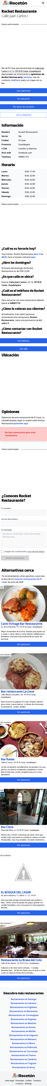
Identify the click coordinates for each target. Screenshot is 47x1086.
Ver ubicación (23, 98)
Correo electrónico (9, 519)
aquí (33, 257)
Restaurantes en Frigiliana (23, 1007)
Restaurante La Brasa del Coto (21, 960)
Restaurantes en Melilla (24, 1031)
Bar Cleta (7, 827)
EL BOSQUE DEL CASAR (16, 892)
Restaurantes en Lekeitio (23, 1003)
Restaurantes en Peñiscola (23, 1047)
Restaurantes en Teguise (23, 1063)
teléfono (15, 80)
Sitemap (28, 1083)
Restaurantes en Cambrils (23, 1059)
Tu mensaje (6, 530)
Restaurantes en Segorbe (23, 1019)
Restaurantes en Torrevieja (23, 1051)
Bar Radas (7, 759)
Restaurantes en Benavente (24, 1011)
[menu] (42, 3)
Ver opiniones (23, 644)
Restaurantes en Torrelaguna (23, 1015)
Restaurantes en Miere (23, 1043)
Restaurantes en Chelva (24, 1055)
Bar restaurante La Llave (17, 691)
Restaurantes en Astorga (23, 999)
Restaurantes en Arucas (23, 1027)
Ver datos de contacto (23, 106)
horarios (28, 77)
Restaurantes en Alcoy (23, 1067)
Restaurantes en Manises (23, 1023)
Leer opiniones (23, 90)
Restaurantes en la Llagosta (23, 1035)
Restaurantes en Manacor (23, 1039)
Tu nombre (6, 508)
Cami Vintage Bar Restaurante (21, 623)
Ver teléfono (23, 340)
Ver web (23, 348)
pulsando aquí (21, 423)
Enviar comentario (15, 558)
